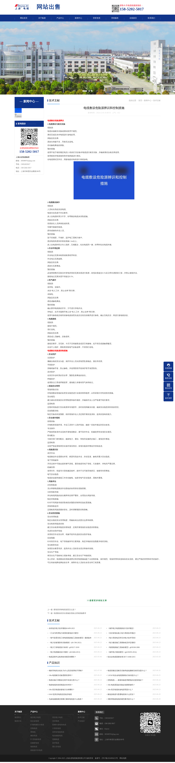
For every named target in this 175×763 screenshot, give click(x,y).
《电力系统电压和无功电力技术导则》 (122, 639)
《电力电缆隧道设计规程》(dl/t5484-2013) (64, 653)
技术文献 (24, 113)
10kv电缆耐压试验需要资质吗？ (61, 676)
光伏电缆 (55, 722)
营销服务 (115, 19)
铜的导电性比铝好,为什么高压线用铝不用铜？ (66, 672)
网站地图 (123, 759)
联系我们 (151, 19)
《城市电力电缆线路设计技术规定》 (121, 629)
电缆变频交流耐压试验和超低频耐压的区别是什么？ (127, 672)
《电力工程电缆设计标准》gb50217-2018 (64, 648)
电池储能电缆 (57, 737)
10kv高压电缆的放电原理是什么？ (120, 691)
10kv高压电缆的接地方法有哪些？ (61, 691)
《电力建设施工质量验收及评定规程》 (122, 644)
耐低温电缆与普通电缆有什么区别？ (121, 695)
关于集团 (42, 19)
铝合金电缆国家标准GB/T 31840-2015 (121, 658)
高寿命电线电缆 (58, 733)
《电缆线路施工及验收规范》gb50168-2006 (124, 648)
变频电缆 (55, 740)
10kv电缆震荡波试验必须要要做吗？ (121, 686)
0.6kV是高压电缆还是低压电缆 (60, 695)
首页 (140, 102)
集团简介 (18, 718)
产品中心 (60, 19)
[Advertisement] (104, 582)
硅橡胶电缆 (34, 744)
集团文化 (18, 722)
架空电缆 (55, 744)
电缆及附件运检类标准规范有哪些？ (62, 658)
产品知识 (24, 120)
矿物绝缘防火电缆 (37, 726)
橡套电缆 (33, 737)
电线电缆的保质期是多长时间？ (61, 686)
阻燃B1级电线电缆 (59, 726)
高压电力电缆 (57, 718)
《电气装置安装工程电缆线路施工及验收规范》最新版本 (70, 639)
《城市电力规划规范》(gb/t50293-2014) (122, 653)
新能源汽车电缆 (36, 751)
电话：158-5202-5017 (107, 724)
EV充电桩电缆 (35, 740)
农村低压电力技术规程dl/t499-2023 (62, 629)
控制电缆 (33, 729)
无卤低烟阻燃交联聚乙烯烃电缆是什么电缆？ (66, 700)
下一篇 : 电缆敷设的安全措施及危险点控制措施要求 (66, 614)
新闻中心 (78, 19)
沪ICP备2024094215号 (110, 759)
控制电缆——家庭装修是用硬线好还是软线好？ (125, 681)
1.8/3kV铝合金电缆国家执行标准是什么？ (123, 676)
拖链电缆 (33, 748)
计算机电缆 (56, 729)
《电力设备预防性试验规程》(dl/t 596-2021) (65, 644)
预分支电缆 (56, 748)
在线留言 (133, 19)
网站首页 (24, 19)
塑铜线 (33, 733)
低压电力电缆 (35, 718)
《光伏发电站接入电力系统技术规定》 (122, 634)
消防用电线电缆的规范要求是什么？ (121, 700)
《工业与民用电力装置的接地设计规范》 (64, 634)
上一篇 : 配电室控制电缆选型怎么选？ (61, 611)
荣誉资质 (97, 19)
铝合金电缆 (34, 722)
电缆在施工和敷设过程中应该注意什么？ (64, 681)
